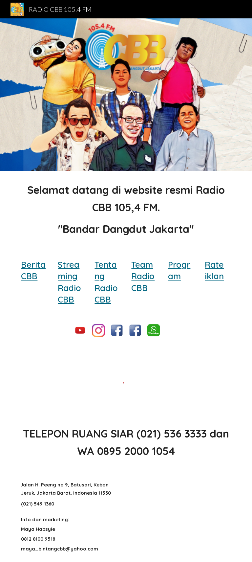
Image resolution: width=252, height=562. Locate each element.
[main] (125, 209)
